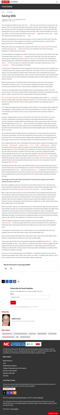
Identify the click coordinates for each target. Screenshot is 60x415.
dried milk (16, 170)
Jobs (4, 363)
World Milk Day (47, 241)
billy (51, 33)
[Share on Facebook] (7, 281)
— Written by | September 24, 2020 (13, 19)
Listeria (37, 145)
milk (17, 337)
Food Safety (7, 6)
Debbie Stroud (11, 19)
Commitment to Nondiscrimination (17, 397)
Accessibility (14, 409)
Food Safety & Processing (20, 333)
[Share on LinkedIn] (10, 281)
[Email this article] (14, 281)
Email (12, 294)
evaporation (51, 117)
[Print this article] (18, 281)
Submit (13, 302)
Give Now (5, 376)
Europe (34, 170)
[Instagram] (11, 392)
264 (22, 56)
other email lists (24, 306)
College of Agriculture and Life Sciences (14, 368)
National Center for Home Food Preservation (27, 189)
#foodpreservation (25, 337)
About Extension (7, 360)
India (15, 49)
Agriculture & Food (7, 333)
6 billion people (44, 47)
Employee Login (53, 413)
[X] (4, 392)
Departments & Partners (10, 365)
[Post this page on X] (3, 281)
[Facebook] (8, 392)
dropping (25, 58)
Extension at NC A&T (9, 373)
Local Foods (32, 333)
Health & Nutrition (42, 333)
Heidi (26, 25)
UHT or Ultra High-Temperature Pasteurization (14, 97)
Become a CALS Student (10, 370)
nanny (33, 33)
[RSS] (14, 392)
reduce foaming (6, 223)
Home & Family (52, 333)
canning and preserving (8, 337)
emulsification (18, 123)
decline (4, 63)
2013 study (14, 162)
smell (24, 36)
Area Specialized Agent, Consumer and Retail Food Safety (23, 321)
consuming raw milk (42, 155)
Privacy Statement (38, 397)
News (3, 12)
